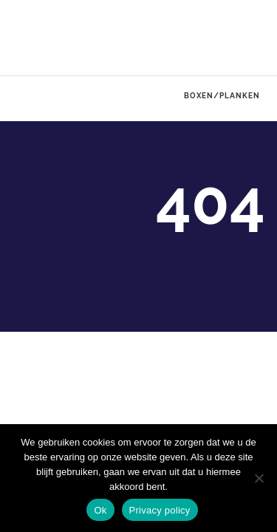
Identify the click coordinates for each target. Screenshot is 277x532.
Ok (100, 510)
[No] (258, 478)
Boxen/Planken (222, 95)
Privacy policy (160, 510)
